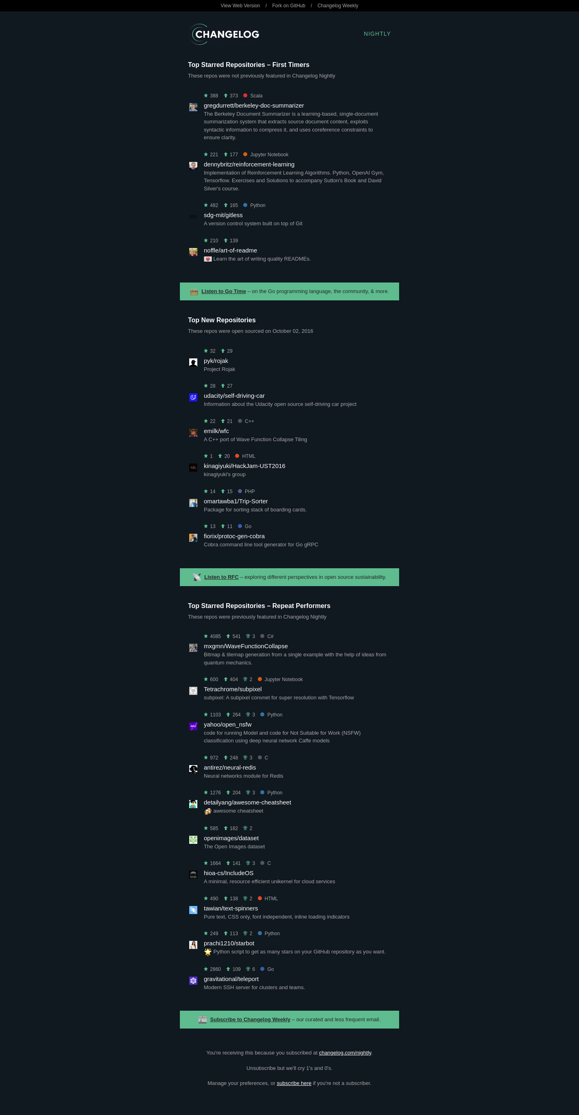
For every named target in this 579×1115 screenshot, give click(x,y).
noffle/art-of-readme (230, 250)
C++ (246, 421)
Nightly (377, 33)
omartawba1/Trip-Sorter (236, 501)
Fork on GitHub (288, 6)
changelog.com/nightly (345, 1053)
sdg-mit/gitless (223, 214)
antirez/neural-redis (230, 767)
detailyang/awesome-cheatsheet (247, 802)
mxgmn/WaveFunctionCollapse (246, 646)
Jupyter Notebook (265, 154)
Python (254, 205)
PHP (246, 491)
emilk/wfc (216, 430)
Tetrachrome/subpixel (233, 689)
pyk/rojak (216, 360)
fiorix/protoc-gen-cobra (234, 536)
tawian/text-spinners (231, 908)
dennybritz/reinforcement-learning (249, 164)
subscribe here (294, 1083)
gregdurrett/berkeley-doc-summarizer (254, 105)
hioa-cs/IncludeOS (229, 872)
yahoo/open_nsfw (228, 724)
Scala (252, 96)
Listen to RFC (221, 577)
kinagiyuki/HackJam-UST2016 (244, 465)
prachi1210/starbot (229, 943)
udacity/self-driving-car (234, 395)
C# (266, 636)
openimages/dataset (231, 838)
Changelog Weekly (338, 6)
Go (244, 526)
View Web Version (240, 6)
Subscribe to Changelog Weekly (250, 1019)
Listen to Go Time (223, 291)
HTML (245, 456)
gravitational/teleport (231, 978)
